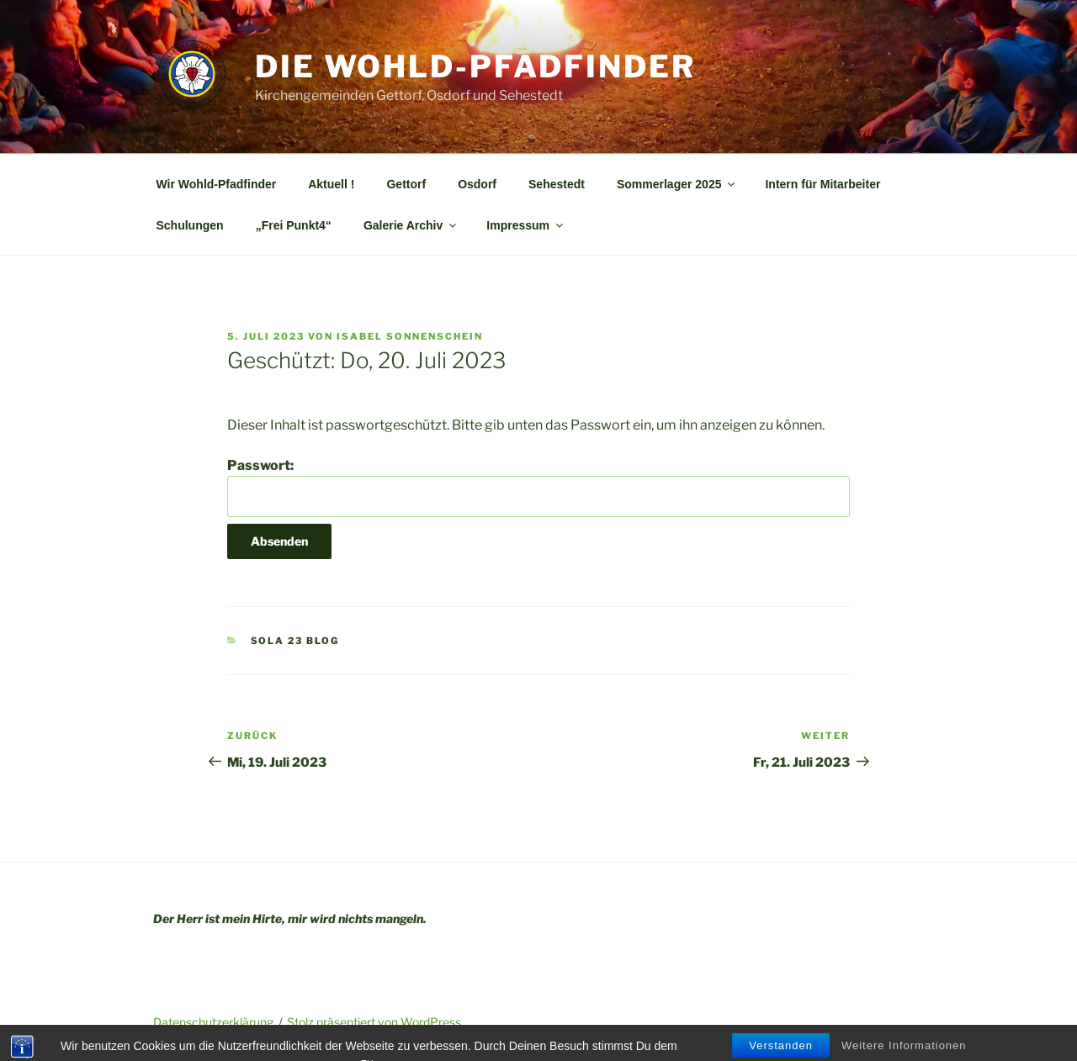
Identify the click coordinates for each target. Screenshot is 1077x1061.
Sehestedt (556, 184)
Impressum (525, 225)
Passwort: (538, 486)
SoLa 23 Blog (295, 641)
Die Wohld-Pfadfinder (475, 66)
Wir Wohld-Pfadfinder (217, 184)
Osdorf (477, 184)
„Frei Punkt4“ (294, 225)
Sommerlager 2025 (677, 184)
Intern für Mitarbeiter (822, 184)
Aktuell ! (331, 184)
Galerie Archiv (411, 225)
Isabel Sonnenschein (410, 336)
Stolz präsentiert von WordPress (374, 1022)
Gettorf (406, 184)
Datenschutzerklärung (213, 1022)
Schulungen (190, 225)
